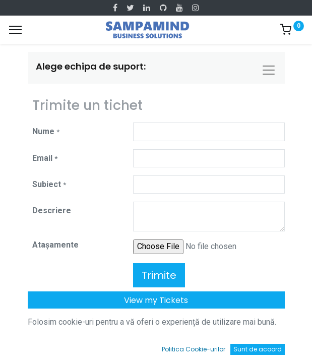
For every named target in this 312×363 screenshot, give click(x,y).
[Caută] (94, 345)
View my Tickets (156, 300)
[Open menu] (156, 348)
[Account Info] (279, 345)
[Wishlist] (217, 345)
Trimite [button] (159, 275)
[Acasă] (33, 345)
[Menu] (15, 29)
